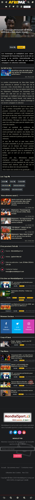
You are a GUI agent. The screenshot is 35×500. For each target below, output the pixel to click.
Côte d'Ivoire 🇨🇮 (6, 185)
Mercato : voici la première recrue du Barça (22, 391)
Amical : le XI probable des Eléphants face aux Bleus (19, 365)
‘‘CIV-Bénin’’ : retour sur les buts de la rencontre (21, 228)
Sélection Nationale (19, 185)
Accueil (3, 467)
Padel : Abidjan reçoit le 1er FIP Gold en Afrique (21, 342)
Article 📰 (4, 181)
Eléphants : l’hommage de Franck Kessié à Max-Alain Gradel (21, 211)
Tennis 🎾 (22, 344)
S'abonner (17, 456)
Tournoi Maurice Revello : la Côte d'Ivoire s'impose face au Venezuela (22, 382)
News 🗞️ (12, 47)
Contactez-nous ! (27, 467)
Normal (26, 7)
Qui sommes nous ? (13, 467)
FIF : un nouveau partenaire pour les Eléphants (22, 283)
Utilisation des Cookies (13, 473)
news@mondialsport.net (15, 271)
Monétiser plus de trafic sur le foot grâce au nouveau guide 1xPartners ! (22, 72)
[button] (27, 7)
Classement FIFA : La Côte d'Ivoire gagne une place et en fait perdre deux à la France (22, 356)
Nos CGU (25, 473)
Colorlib (26, 480)
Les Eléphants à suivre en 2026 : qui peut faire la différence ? (22, 305)
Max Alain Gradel (17, 189)
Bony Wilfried (5, 189)
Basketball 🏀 (30, 297)
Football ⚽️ (21, 47)
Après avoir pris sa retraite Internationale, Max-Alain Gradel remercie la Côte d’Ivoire (21, 202)
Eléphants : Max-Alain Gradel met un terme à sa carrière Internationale (22, 236)
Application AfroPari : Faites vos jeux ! (21, 291)
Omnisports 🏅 (22, 297)
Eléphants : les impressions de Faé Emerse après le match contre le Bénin (22, 220)
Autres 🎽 (14, 297)
